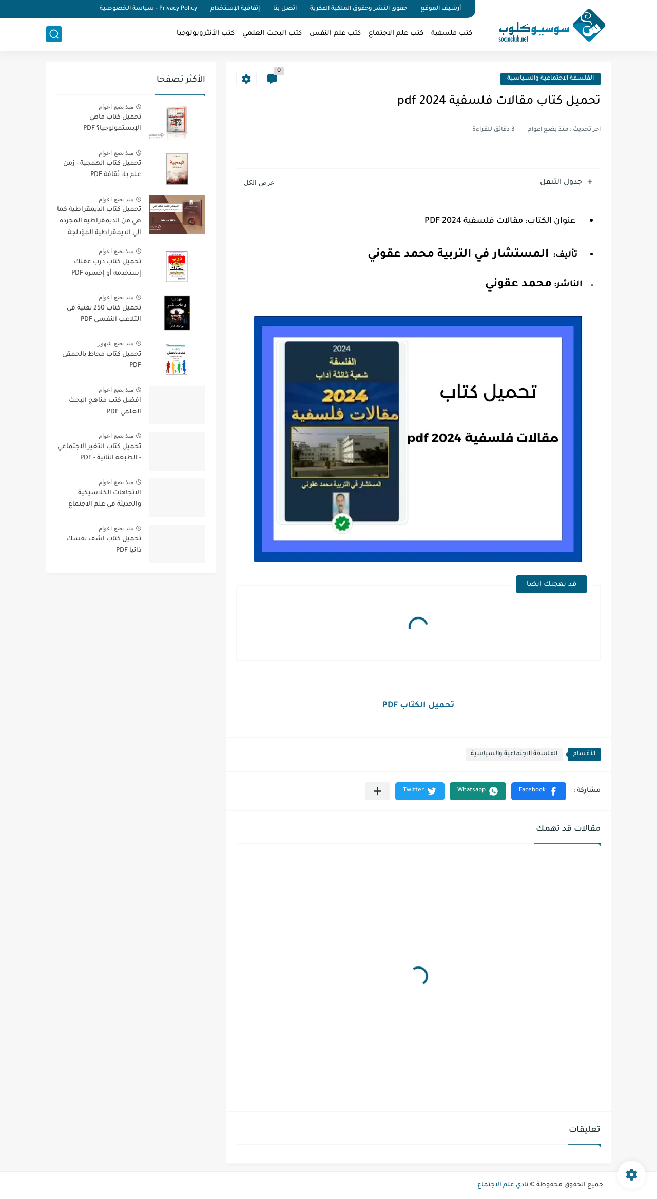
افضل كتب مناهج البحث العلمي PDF (105, 406)
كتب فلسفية (451, 33)
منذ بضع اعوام (116, 106)
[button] (538, 791)
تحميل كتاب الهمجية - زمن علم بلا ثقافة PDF (102, 169)
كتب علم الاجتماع (396, 33)
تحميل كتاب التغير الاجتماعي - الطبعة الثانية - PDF (99, 452)
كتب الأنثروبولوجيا (206, 33)
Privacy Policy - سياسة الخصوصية (148, 9)
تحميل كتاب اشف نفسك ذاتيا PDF (103, 545)
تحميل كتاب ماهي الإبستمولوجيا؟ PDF (112, 123)
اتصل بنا (285, 9)
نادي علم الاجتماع (502, 1185)
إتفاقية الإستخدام (235, 9)
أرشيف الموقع (440, 9)
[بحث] (54, 34)
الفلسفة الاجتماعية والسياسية (550, 78)
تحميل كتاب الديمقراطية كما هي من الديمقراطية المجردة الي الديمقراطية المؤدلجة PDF (99, 223)
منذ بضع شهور (115, 343)
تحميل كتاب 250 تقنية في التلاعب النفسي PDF (104, 314)
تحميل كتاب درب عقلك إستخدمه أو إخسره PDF (106, 268)
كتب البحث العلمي (272, 33)
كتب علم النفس (335, 33)
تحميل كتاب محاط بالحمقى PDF (101, 360)
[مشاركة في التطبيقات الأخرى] (377, 791)
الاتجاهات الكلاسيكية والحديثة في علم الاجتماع (104, 499)
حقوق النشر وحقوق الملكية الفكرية (358, 9)
